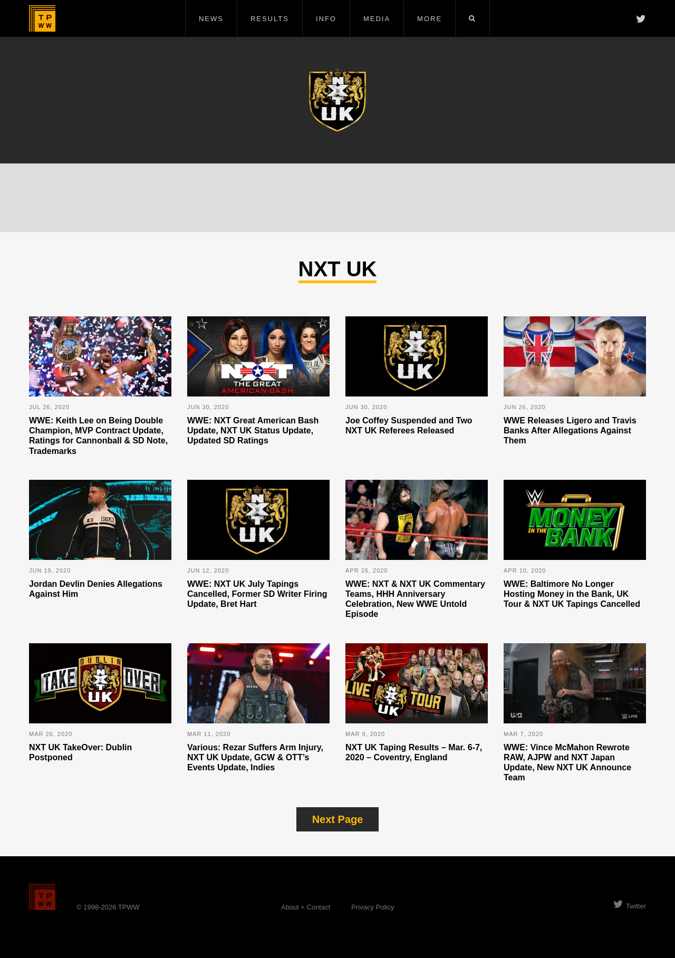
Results (269, 19)
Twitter (629, 906)
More (429, 19)
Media (376, 19)
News (211, 19)
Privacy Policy (372, 907)
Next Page (337, 819)
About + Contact (306, 907)
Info (326, 19)
